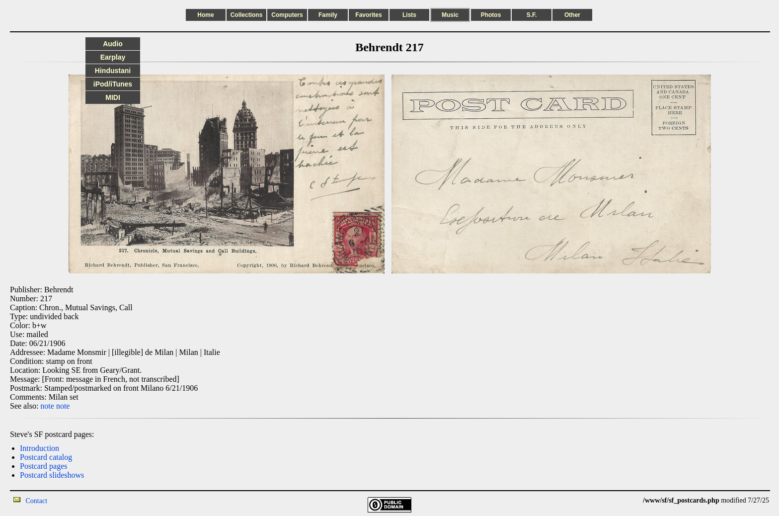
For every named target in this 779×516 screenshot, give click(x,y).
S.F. (532, 14)
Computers (287, 14)
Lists (409, 14)
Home (205, 14)
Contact (37, 501)
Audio (113, 44)
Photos (491, 14)
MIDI (112, 97)
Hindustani (113, 71)
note (47, 406)
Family (327, 14)
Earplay (113, 57)
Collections (247, 14)
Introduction (39, 448)
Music (450, 14)
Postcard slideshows (52, 475)
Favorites (368, 14)
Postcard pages (44, 466)
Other (572, 14)
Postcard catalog (46, 457)
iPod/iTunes (112, 84)
